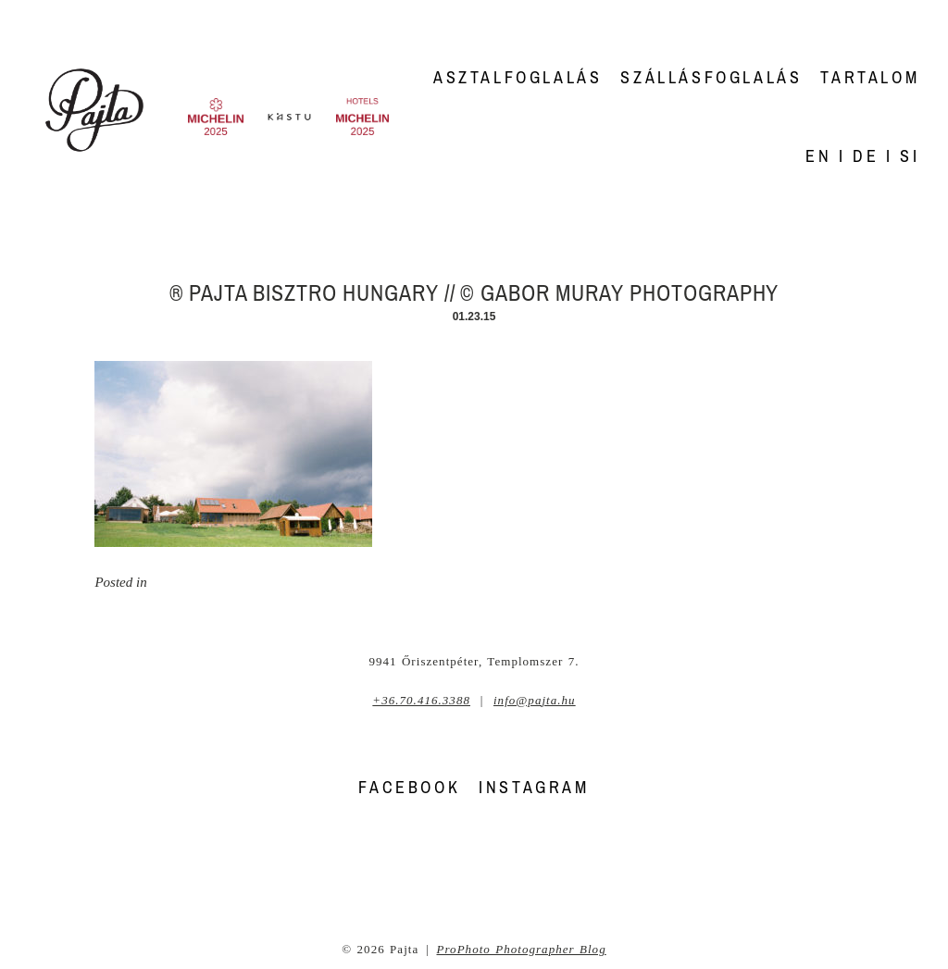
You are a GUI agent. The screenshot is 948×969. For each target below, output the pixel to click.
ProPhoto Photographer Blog (521, 949)
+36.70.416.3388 (421, 700)
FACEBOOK (409, 787)
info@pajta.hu (534, 700)
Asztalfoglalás (517, 77)
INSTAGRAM (534, 787)
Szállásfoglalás (711, 77)
